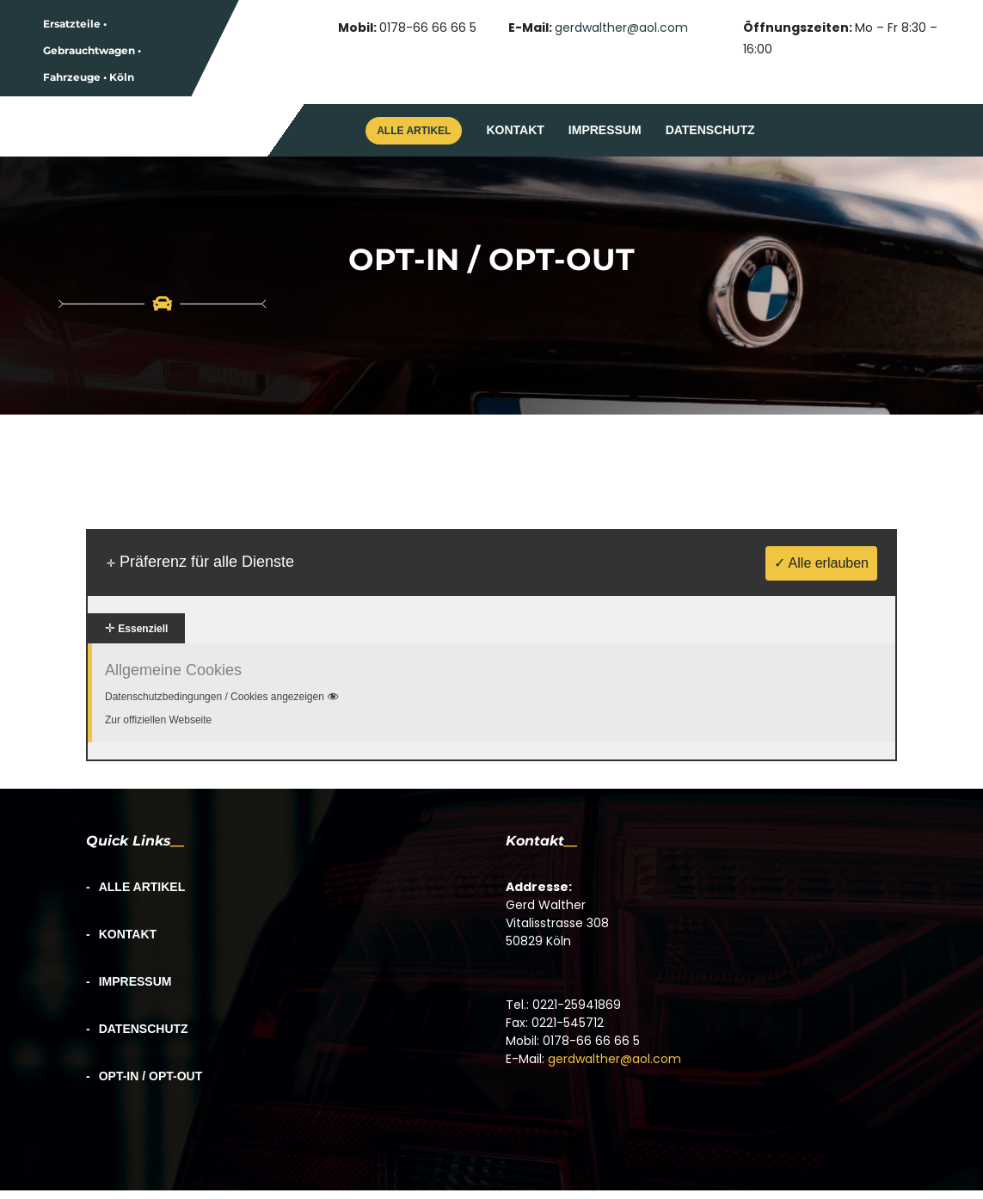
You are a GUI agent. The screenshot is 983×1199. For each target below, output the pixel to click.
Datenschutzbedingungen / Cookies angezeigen (223, 696)
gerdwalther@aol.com (621, 27)
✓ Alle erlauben (821, 563)
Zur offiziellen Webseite (158, 720)
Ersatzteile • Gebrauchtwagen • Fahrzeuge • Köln (92, 50)
